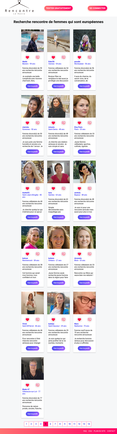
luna (50, 193)
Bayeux (77, 195)
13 (84, 424)
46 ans (38, 326)
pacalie (77, 62)
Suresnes (26, 129)
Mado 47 (26, 389)
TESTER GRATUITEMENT (58, 8)
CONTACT (111, 431)
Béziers (25, 64)
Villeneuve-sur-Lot (29, 391)
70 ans (86, 326)
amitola (77, 193)
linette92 (26, 193)
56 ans (87, 64)
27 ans (58, 260)
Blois (76, 260)
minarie (51, 127)
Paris (76, 129)
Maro (76, 324)
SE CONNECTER (97, 8)
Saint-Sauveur (54, 326)
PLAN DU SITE (99, 431)
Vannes (51, 64)
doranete (78, 258)
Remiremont (27, 260)
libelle (24, 62)
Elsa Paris (78, 127)
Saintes (51, 195)
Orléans (51, 260)
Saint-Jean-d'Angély (30, 195)
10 (70, 424)
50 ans (34, 129)
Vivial (24, 324)
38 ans (36, 260)
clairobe (25, 127)
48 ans (61, 129)
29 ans (63, 326)
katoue (25, 258)
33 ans (82, 129)
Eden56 (51, 62)
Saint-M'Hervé (28, 326)
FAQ (85, 431)
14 (89, 424)
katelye (51, 324)
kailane (51, 258)
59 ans (32, 64)
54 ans (58, 64)
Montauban (79, 64)
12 (79, 424)
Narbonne (78, 326)
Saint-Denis (53, 129)
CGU (90, 431)
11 (74, 424)
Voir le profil (32, 86)
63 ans (58, 195)
